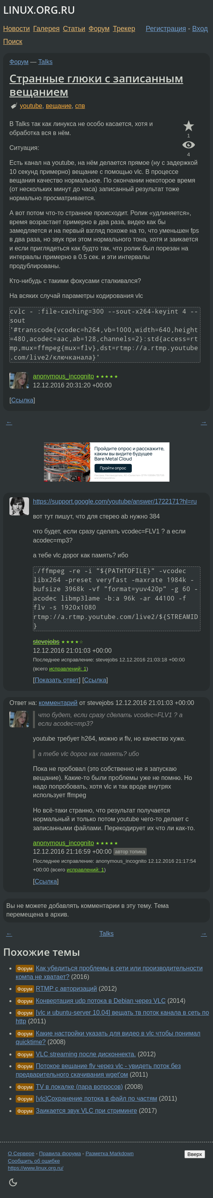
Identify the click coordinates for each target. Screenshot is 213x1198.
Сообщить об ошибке (34, 1161)
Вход (200, 29)
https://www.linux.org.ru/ (35, 1168)
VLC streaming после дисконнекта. (86, 1054)
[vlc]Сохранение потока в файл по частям (96, 1098)
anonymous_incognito (63, 376)
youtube (31, 105)
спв (80, 105)
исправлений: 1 (67, 669)
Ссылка (22, 400)
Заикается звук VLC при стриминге (86, 1110)
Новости (16, 29)
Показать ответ (56, 680)
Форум (99, 29)
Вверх (195, 1154)
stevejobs (46, 641)
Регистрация (166, 29)
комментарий (58, 702)
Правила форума (60, 1153)
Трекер (124, 29)
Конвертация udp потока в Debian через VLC (101, 1000)
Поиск (12, 42)
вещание (59, 105)
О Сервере (21, 1153)
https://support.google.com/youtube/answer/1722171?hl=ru (115, 501)
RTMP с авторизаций (66, 988)
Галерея (46, 29)
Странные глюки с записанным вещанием (96, 85)
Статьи (74, 29)
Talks (45, 61)
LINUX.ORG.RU (39, 10)
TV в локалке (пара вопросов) (79, 1086)
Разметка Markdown (110, 1153)
